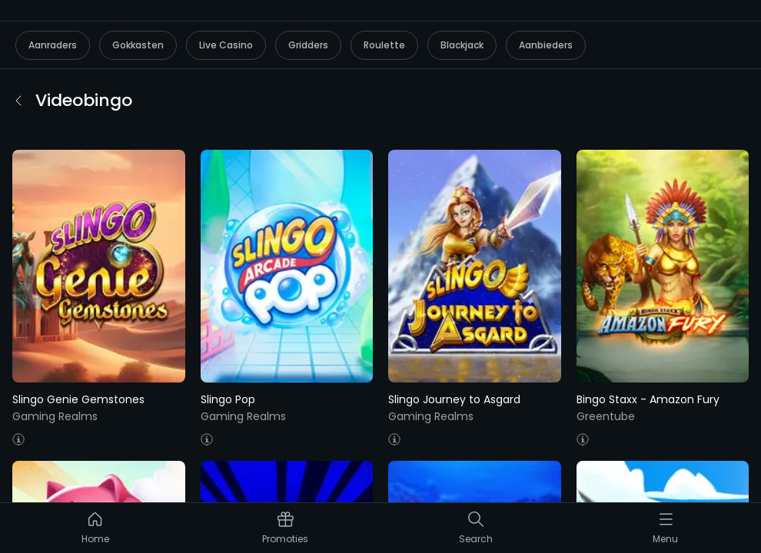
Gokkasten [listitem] (138, 44)
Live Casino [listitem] (226, 44)
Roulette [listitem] (384, 44)
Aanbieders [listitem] (546, 44)
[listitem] (95, 531)
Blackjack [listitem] (462, 44)
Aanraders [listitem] (52, 44)
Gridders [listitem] (308, 44)
